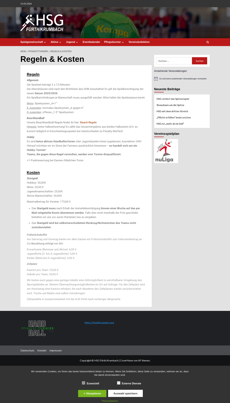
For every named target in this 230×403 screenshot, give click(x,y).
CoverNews (126, 360)
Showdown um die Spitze (170, 105)
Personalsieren (110, 400)
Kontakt (41, 350)
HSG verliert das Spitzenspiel (173, 98)
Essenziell (90, 383)
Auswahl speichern (125, 393)
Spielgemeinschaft (33, 42)
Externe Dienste (129, 383)
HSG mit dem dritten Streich (172, 111)
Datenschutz (27, 350)
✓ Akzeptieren (92, 393)
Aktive (56, 42)
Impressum (56, 350)
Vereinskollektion (139, 42)
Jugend (72, 42)
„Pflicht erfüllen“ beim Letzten (174, 117)
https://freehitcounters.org (99, 322)
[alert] (182, 79)
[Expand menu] (45, 42)
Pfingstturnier (114, 42)
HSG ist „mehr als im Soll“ (170, 123)
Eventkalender (91, 42)
